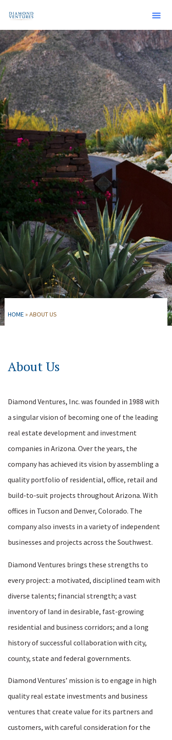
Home (16, 314)
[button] (156, 15)
